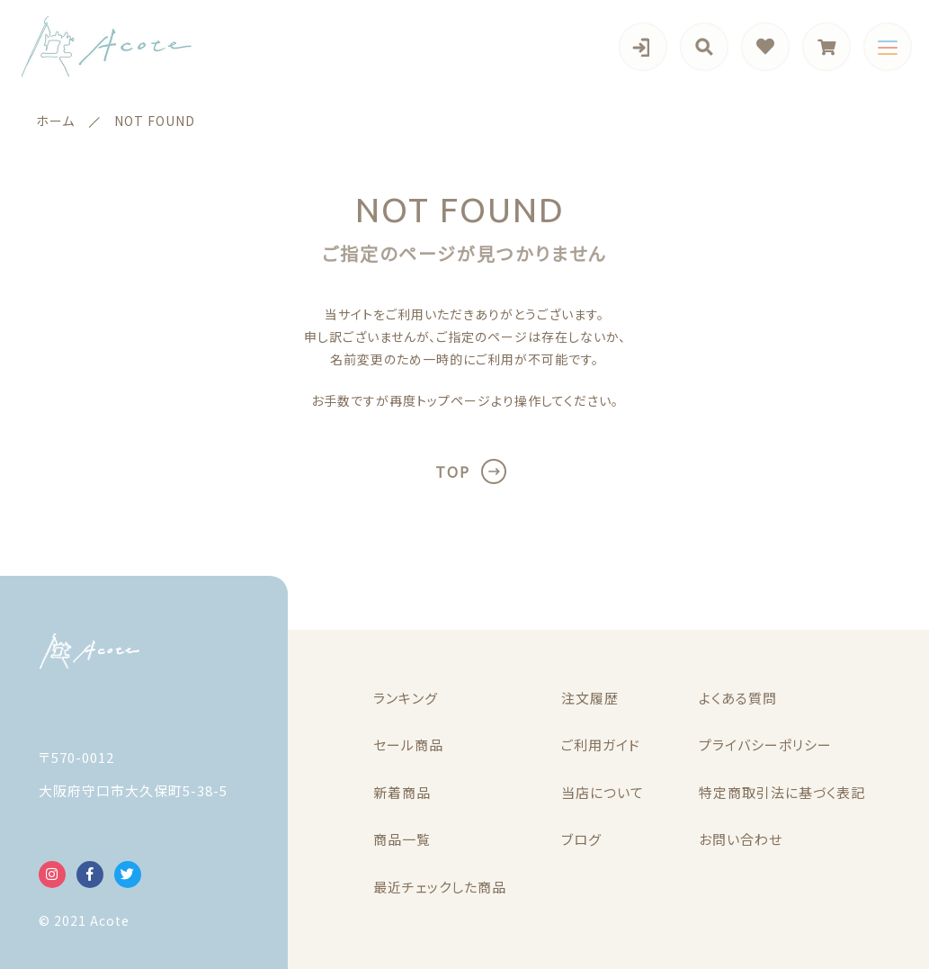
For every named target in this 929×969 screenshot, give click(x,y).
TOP (452, 471)
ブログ (581, 839)
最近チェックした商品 (439, 886)
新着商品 (402, 792)
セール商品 (408, 744)
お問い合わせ (740, 839)
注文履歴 (590, 697)
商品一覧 (402, 839)
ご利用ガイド (600, 744)
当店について (602, 792)
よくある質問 (738, 697)
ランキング (405, 697)
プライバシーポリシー (765, 744)
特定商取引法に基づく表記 (782, 792)
